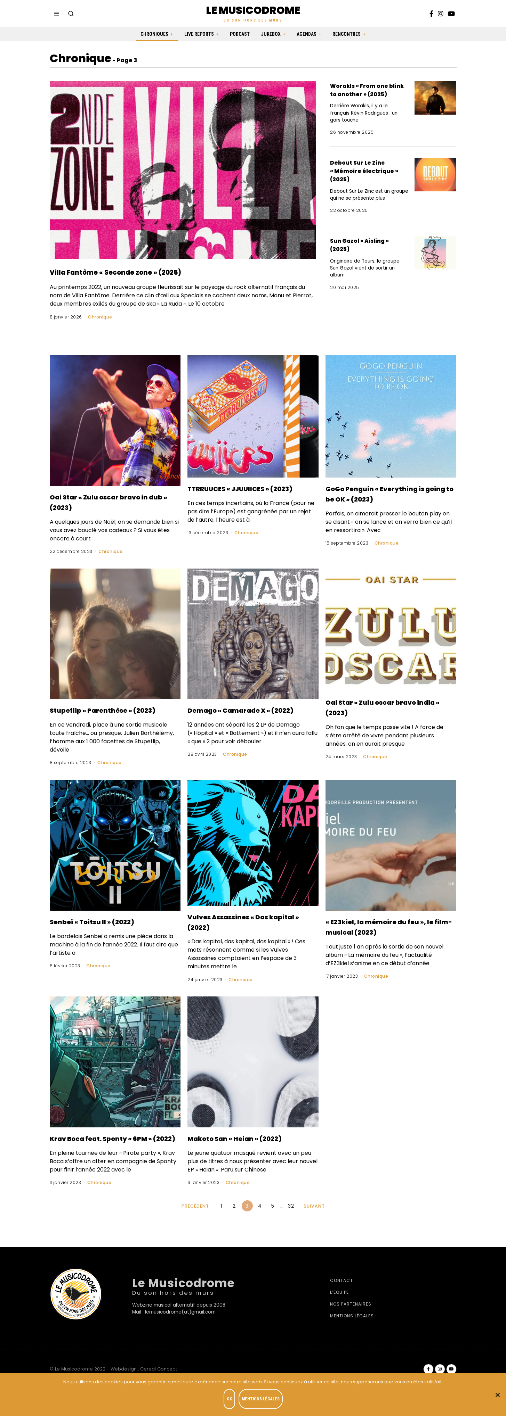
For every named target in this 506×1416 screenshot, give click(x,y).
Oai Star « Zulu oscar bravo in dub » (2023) (112, 501)
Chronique (100, 317)
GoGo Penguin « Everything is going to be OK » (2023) (389, 493)
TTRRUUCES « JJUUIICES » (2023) (245, 493)
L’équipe (339, 1320)
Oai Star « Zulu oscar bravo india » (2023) (388, 706)
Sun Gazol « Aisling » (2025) (368, 252)
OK (231, 1400)
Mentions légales (352, 1344)
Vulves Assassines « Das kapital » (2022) (244, 931)
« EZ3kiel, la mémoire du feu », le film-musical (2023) (382, 942)
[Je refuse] (497, 1395)
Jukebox (271, 34)
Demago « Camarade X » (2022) (245, 714)
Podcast (240, 34)
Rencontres (346, 34)
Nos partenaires (350, 1332)
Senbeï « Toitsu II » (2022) (109, 931)
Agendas (306, 34)
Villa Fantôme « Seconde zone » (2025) (165, 271)
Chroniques (154, 34)
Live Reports (199, 34)
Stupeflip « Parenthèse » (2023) (106, 714)
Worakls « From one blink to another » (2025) (367, 93)
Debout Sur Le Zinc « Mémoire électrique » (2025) (366, 178)
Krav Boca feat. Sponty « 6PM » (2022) (104, 1160)
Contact (341, 1308)
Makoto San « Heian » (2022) (236, 1160)
